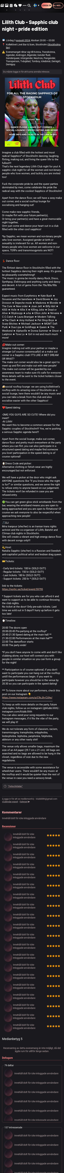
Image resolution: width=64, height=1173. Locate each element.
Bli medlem (58, 5)
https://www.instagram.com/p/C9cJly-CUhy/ (27, 697)
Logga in (46, 5)
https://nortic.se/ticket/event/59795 (22, 589)
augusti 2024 (23, 40)
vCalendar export (10, 801)
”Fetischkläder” (15, 786)
